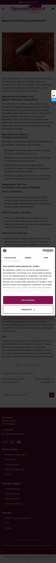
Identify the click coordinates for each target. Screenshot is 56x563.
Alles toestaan (28, 300)
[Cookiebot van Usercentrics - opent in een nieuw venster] (42, 250)
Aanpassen (28, 309)
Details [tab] (28, 257)
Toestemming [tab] (10, 257)
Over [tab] (46, 257)
